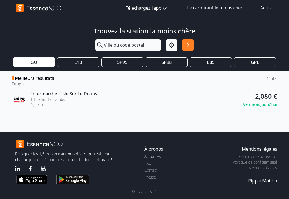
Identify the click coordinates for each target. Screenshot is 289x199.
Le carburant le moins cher (215, 8)
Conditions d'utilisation (258, 156)
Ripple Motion (262, 181)
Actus (266, 8)
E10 (78, 62)
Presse (150, 177)
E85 (210, 62)
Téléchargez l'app (147, 8)
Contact (150, 170)
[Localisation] (171, 45)
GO (34, 62)
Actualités (152, 156)
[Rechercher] (188, 45)
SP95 (122, 62)
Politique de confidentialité (255, 162)
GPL (255, 62)
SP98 (167, 62)
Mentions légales (263, 168)
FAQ (147, 163)
